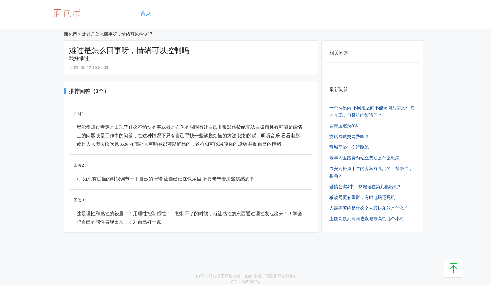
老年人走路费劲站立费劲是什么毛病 (364, 157)
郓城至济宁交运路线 (349, 147)
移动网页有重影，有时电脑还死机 (362, 197)
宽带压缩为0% (343, 125)
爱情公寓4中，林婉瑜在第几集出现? (364, 186)
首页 (145, 13)
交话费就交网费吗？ (349, 136)
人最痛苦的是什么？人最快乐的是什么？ (368, 207)
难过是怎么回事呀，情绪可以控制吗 (117, 34)
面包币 (70, 34)
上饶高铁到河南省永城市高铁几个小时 (366, 218)
